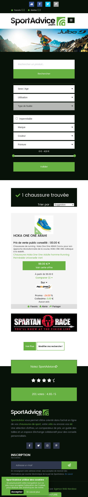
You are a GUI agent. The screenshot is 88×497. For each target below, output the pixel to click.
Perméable (19, 258)
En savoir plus (33, 492)
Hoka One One (35, 255)
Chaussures (19, 255)
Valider (44, 167)
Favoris (32, 306)
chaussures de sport (30, 424)
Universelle (31, 258)
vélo (50, 424)
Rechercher (44, 74)
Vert (40, 258)
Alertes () (34, 10)
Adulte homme (51, 255)
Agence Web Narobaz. (65, 489)
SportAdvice (17, 420)
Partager (55, 306)
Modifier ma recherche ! (50, 346)
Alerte (43, 306)
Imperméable (25, 118)
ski (71, 424)
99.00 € (44, 265)
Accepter (17, 491)
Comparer (44, 277)
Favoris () (18, 10)
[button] (44, 89)
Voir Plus (29, 346)
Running (64, 255)
